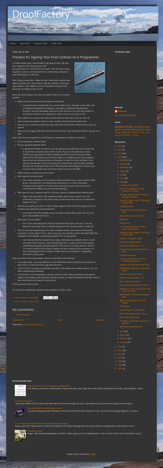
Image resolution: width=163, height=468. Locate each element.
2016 (120, 150)
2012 (120, 350)
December (124, 160)
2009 (120, 361)
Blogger (92, 454)
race (130, 132)
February (124, 338)
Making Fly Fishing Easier (130, 242)
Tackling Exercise (127, 206)
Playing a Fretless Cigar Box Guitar (134, 285)
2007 (120, 369)
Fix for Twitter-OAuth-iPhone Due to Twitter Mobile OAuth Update (41, 424)
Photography (134, 135)
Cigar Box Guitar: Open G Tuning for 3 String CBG (48, 386)
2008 (120, 365)
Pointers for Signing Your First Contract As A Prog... (132, 190)
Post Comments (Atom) (33, 324)
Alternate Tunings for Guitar (131, 238)
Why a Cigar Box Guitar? (130, 281)
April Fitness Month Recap (130, 327)
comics (148, 132)
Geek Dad (56, 43)
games (117, 135)
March (123, 335)
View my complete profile (125, 115)
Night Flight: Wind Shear (130, 317)
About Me (24, 43)
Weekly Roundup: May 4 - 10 (132, 278)
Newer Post (18, 320)
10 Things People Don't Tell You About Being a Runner (133, 260)
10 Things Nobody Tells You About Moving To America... (134, 196)
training (124, 132)
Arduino (136, 132)
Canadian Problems (128, 255)
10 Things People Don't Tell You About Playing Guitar (133, 228)
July (122, 175)
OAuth (142, 132)
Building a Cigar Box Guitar (131, 274)
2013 (120, 347)
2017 (120, 146)
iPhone (148, 130)
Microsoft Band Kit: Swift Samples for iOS (44, 408)
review (147, 127)
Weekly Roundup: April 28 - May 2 (134, 314)
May (122, 182)
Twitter (117, 132)
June (122, 178)
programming (34, 301)
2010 (120, 358)
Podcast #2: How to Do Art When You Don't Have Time (135, 290)
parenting (138, 127)
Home (13, 43)
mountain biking (129, 129)
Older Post (100, 320)
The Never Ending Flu (24, 401)
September (125, 167)
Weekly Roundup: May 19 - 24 (132, 216)
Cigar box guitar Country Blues (132, 310)
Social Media (125, 135)
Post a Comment (23, 315)
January (123, 342)
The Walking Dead (35, 431)
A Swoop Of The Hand (129, 185)
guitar (117, 129)
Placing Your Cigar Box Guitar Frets (134, 265)
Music (141, 129)
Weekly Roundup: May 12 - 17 (132, 246)
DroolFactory (41, 15)
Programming (40, 43)
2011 (120, 354)
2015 (120, 153)
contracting (24, 301)
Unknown (122, 111)
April (122, 331)
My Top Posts (125, 223)
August (123, 171)
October (123, 164)
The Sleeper (125, 306)
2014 (120, 157)
